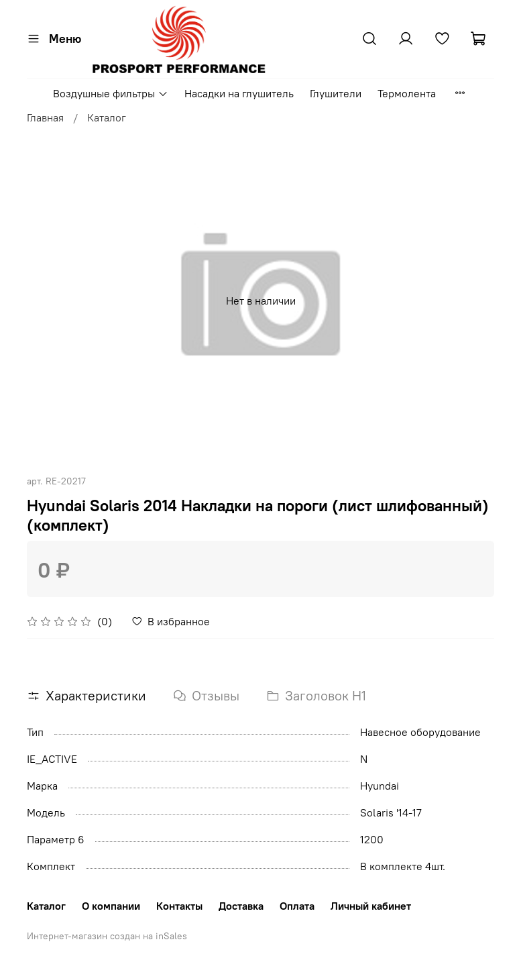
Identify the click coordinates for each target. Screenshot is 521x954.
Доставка (241, 905)
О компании (111, 905)
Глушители (335, 93)
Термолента (407, 93)
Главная (45, 117)
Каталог (106, 117)
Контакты (179, 905)
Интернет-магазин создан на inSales (107, 936)
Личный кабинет (371, 905)
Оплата (297, 905)
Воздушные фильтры (110, 93)
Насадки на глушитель (239, 93)
